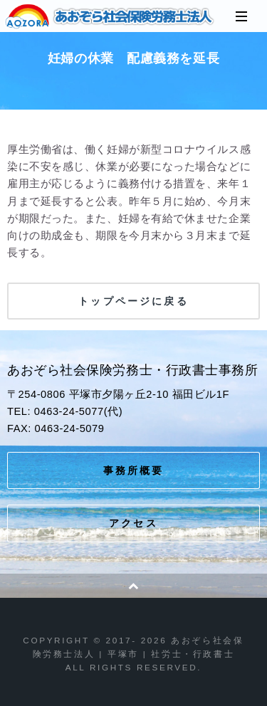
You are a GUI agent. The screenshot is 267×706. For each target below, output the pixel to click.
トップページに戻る (133, 301)
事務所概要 (133, 470)
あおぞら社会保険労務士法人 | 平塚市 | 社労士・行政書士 (110, 16)
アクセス (133, 523)
